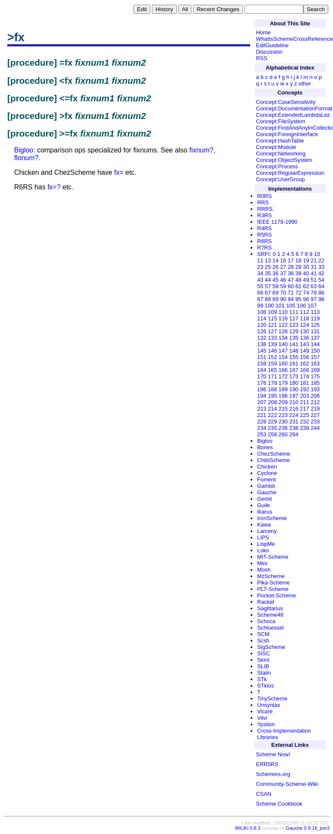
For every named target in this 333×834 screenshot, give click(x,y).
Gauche (266, 492)
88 (268, 299)
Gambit (266, 486)
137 (315, 338)
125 (315, 325)
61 (298, 286)
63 (314, 286)
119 (315, 318)
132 (261, 338)
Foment (266, 479)
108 (261, 312)
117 (293, 318)
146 (272, 350)
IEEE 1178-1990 (277, 222)
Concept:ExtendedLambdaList (293, 115)
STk (262, 679)
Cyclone (267, 473)
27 (283, 267)
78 (314, 292)
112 (304, 312)
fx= (119, 172)
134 (283, 338)
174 (304, 376)
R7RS (264, 247)
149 (304, 350)
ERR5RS (267, 764)
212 (315, 402)
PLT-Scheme (272, 589)
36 (275, 273)
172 (283, 376)
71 (291, 292)
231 (293, 421)
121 (272, 325)
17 (291, 260)
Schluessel (270, 627)
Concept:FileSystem (281, 121)
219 (315, 408)
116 (283, 318)
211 (304, 402)
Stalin (264, 673)
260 (283, 434)
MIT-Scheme (272, 557)
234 (261, 428)
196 (283, 396)
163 (315, 363)
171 (272, 376)
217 (304, 408)
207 (261, 402)
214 (272, 408)
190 (293, 389)
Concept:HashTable (280, 140)
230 (283, 421)
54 (321, 280)
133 (272, 338)
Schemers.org (273, 774)
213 (261, 408)
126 (261, 331)
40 (306, 273)
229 (272, 421)
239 (304, 428)
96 (306, 299)
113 (315, 312)
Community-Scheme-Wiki (287, 784)
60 (291, 286)
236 (283, 428)
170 (261, 376)
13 (268, 260)
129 (293, 331)
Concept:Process (277, 166)
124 (304, 325)
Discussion (269, 52)
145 (261, 350)
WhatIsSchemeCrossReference (294, 39)
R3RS (264, 215)
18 (298, 260)
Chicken (267, 466)
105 (290, 305)
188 (272, 389)
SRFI (263, 254)
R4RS (264, 228)
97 (314, 299)
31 (314, 267)
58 (275, 286)
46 (283, 280)
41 (314, 273)
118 (304, 318)
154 (283, 357)
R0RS (264, 196)
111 (293, 312)
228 (261, 421)
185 (315, 383)
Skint (263, 660)
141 (293, 344)
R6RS (264, 241)
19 (306, 260)
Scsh (263, 640)
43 (260, 280)
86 (321, 292)
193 (315, 389)
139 (272, 344)
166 (283, 370)
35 (268, 273)
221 (261, 415)
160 (283, 363)
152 (272, 357)
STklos (265, 685)
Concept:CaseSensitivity (286, 102)
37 (283, 273)
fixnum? (201, 150)
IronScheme (272, 518)
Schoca (266, 621)
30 (306, 267)
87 (260, 299)
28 (291, 267)
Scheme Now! (273, 754)
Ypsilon (266, 724)
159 (272, 363)
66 (260, 292)
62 (306, 286)
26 (275, 267)
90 (283, 299)
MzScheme (271, 576)
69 (275, 292)
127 (272, 331)
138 (261, 344)
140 (283, 344)
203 (304, 396)
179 (283, 383)
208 (272, 402)
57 (268, 286)
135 (293, 338)
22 (321, 260)
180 (293, 383)
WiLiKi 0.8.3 (247, 828)
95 (298, 299)
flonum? (26, 157)
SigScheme (271, 647)
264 (293, 434)
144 (315, 344)
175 (315, 376)
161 (293, 363)
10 (317, 254)
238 (293, 428)
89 (275, 299)
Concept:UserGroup (280, 179)
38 (291, 273)
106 (301, 305)
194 (261, 396)
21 (314, 260)
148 (293, 350)
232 (304, 421)
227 (315, 415)
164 (261, 370)
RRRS (264, 209)
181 (304, 383)
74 (306, 292)
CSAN (264, 794)
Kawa (264, 524)
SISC (263, 653)
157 (315, 357)
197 (293, 396)
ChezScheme (273, 453)
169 (315, 370)
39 (298, 273)
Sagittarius (270, 608)
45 (275, 280)
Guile (263, 505)
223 (283, 415)
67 (268, 292)
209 (283, 402)
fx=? (54, 187)
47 (291, 280)
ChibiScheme (273, 460)
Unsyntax (268, 705)
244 (315, 428)
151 (261, 357)
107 (312, 305)
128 (283, 331)
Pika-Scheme (273, 582)
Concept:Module (276, 147)
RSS (261, 58)
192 (304, 389)
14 (275, 260)
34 (260, 273)
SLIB (263, 666)
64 (321, 286)
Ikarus (264, 511)
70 (283, 292)
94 (291, 299)
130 (304, 331)
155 (293, 357)
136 (304, 338)
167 (293, 370)
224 (293, 415)
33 (321, 267)
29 (298, 267)
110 (283, 312)
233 (315, 421)
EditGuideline (272, 45)
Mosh (263, 569)
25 (268, 267)
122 (283, 325)
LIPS (263, 537)
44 (268, 280)
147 (283, 350)
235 (272, 428)
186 (261, 389)
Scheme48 (270, 615)
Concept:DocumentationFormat (294, 108)
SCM (263, 634)
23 (260, 267)
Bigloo (23, 150)
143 (304, 344)
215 (283, 408)
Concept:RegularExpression (290, 173)
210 (293, 402)
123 (293, 325)
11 (260, 260)
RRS (263, 202)
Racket (265, 602)
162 (304, 363)
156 (304, 357)
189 (283, 389)
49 (306, 280)
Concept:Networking (281, 153)
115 (272, 318)
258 (272, 434)
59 (283, 286)
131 (315, 331)
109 (272, 312)
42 (321, 273)
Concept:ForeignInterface (287, 134)
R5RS (264, 234)
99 (260, 305)
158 (261, 363)
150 (315, 350)
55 (260, 286)
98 (321, 299)
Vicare (264, 711)
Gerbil (264, 499)
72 (298, 292)
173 (293, 376)
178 (272, 383)
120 (261, 325)
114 (261, 318)
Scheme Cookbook (279, 804)
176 (261, 383)
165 (272, 370)
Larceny (267, 531)
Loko (263, 550)
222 (272, 415)
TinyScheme (272, 698)
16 (283, 260)
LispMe (266, 544)
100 (269, 305)
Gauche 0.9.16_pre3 (308, 828)
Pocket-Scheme (276, 595)
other (305, 83)
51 (314, 280)
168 (304, 370)
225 (304, 415)
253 (261, 434)
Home (263, 32)
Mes (262, 563)
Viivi (262, 718)
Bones (264, 447)
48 (298, 280)
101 (280, 305)
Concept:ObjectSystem (284, 160)
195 (272, 396)
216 (293, 408)
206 (315, 396)
